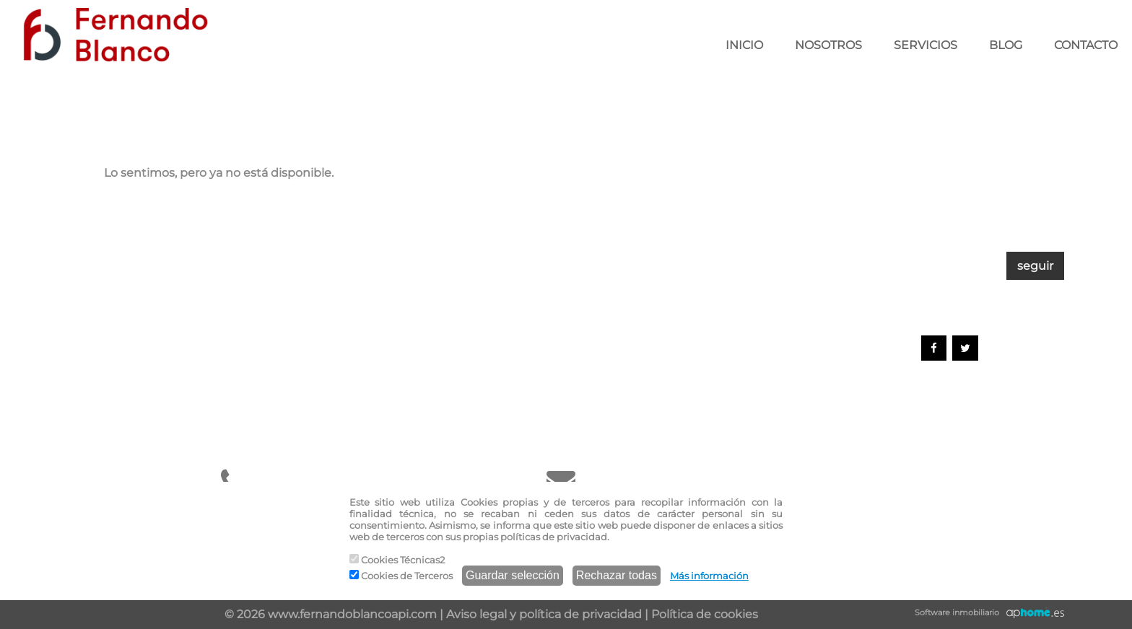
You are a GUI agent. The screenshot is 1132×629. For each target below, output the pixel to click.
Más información (709, 575)
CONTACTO (1086, 45)
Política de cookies (704, 614)
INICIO (744, 45)
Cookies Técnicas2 (397, 560)
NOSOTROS (828, 45)
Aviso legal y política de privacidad (544, 614)
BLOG (1005, 45)
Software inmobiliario (957, 612)
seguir (1035, 266)
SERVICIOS (925, 45)
